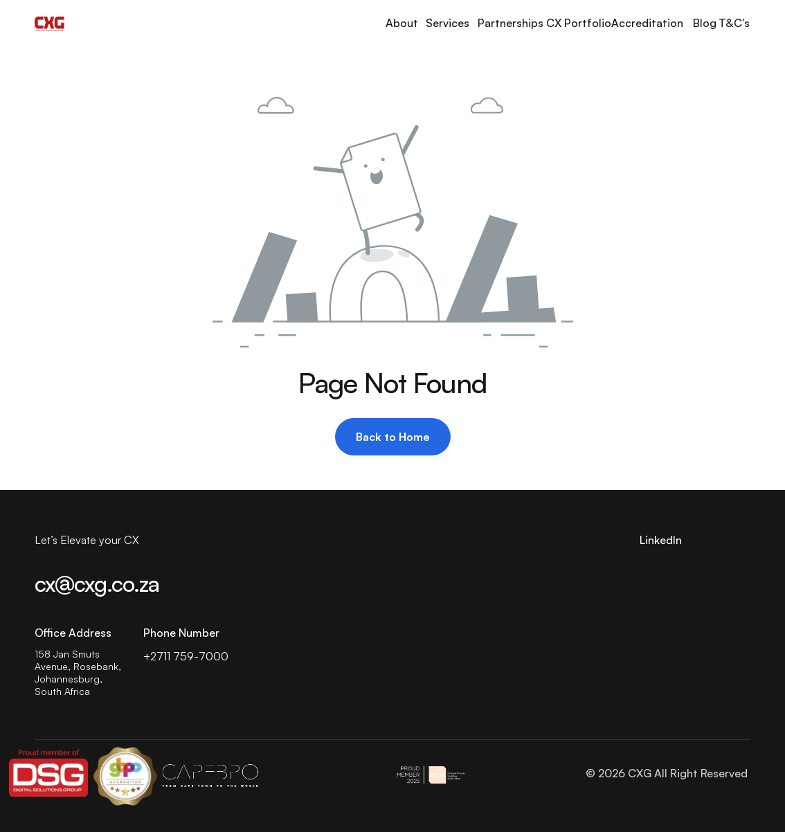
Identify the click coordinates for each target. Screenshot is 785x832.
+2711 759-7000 (185, 656)
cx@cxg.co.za (97, 583)
